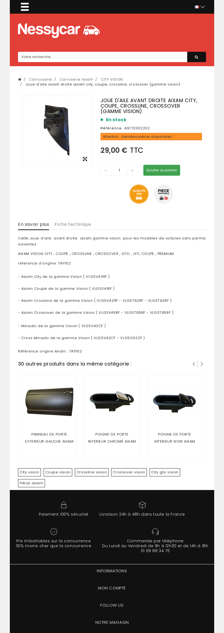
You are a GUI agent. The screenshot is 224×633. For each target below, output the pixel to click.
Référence (111, 128)
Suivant (202, 364)
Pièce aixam (31, 483)
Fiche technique (73, 224)
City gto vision (164, 472)
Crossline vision (92, 472)
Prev (194, 364)
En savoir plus (33, 224)
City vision (29, 472)
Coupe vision (58, 472)
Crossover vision (129, 472)
